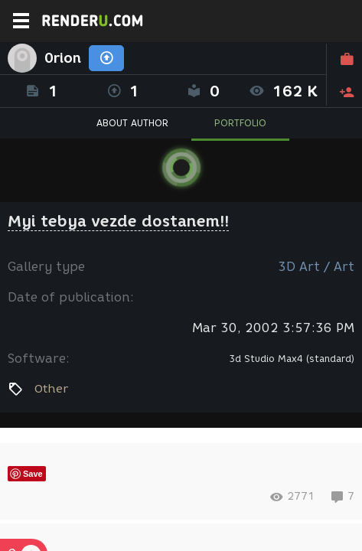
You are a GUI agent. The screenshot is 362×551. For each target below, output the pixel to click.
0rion (62, 58)
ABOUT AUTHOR (132, 123)
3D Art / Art (316, 266)
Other (51, 389)
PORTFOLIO (240, 123)
